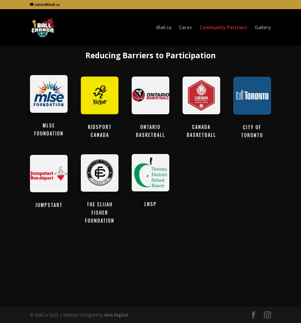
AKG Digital (116, 315)
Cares (185, 28)
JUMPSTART (49, 204)
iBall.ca (163, 28)
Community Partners (223, 28)
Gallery (263, 28)
